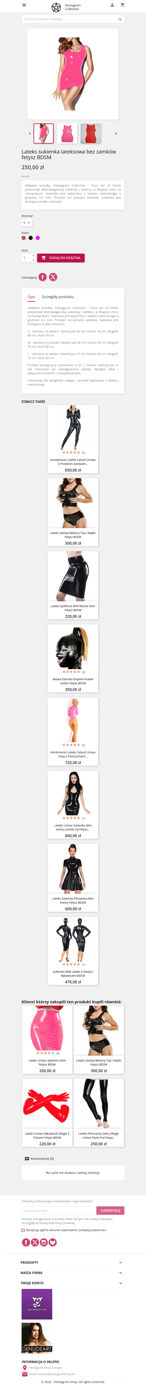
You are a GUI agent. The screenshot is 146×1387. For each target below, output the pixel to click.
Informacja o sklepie (40, 1362)
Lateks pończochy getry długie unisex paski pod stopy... (99, 1135)
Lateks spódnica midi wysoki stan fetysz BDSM (73, 608)
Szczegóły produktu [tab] (58, 296)
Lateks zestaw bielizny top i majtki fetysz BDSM (73, 535)
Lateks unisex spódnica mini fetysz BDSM (47, 1062)
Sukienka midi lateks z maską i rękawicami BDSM (73, 974)
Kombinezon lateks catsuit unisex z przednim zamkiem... (73, 462)
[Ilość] (26, 258)
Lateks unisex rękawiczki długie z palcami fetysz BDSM (47, 1135)
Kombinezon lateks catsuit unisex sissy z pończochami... (73, 754)
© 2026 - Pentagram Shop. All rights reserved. (73, 1382)
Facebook (26, 1242)
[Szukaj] (73, 19)
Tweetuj (53, 277)
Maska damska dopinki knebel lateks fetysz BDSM (73, 681)
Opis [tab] (31, 296)
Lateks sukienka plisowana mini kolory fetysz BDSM (73, 900)
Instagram (44, 1242)
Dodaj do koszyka (60, 258)
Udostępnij (43, 277)
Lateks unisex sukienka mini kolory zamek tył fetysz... (73, 827)
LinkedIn (53, 1242)
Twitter (35, 1242)
